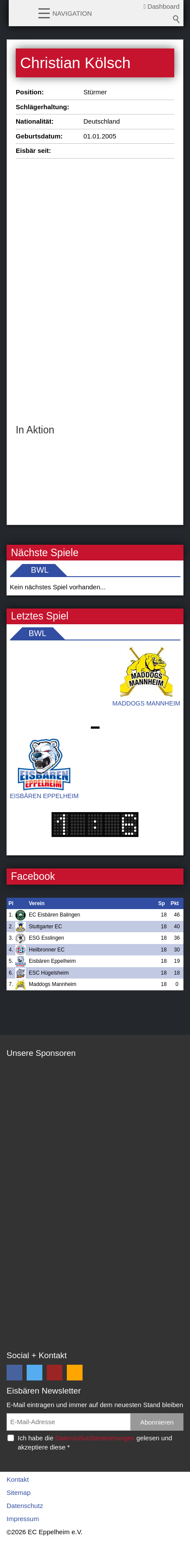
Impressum (23, 1518)
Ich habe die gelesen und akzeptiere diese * (95, 1442)
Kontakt (18, 1479)
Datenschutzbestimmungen (95, 1438)
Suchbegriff (176, 19)
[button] (44, 13)
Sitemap (19, 1492)
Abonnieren (157, 1422)
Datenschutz (25, 1505)
